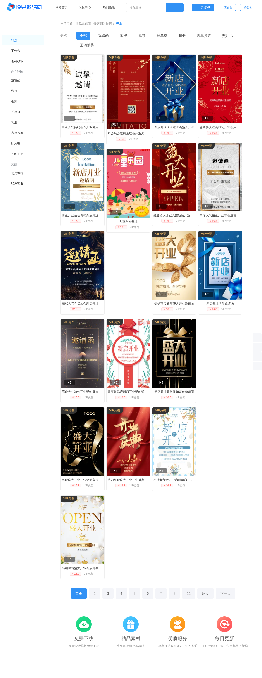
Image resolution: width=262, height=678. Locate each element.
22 (189, 593)
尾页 (205, 593)
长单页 (162, 36)
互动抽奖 (87, 45)
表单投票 (204, 36)
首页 (78, 593)
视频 (141, 36)
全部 (83, 36)
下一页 (225, 593)
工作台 (228, 7)
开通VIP (202, 7)
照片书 (227, 36)
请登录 (248, 7)
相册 (182, 36)
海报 (123, 36)
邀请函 (103, 36)
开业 (119, 23)
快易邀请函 (83, 23)
